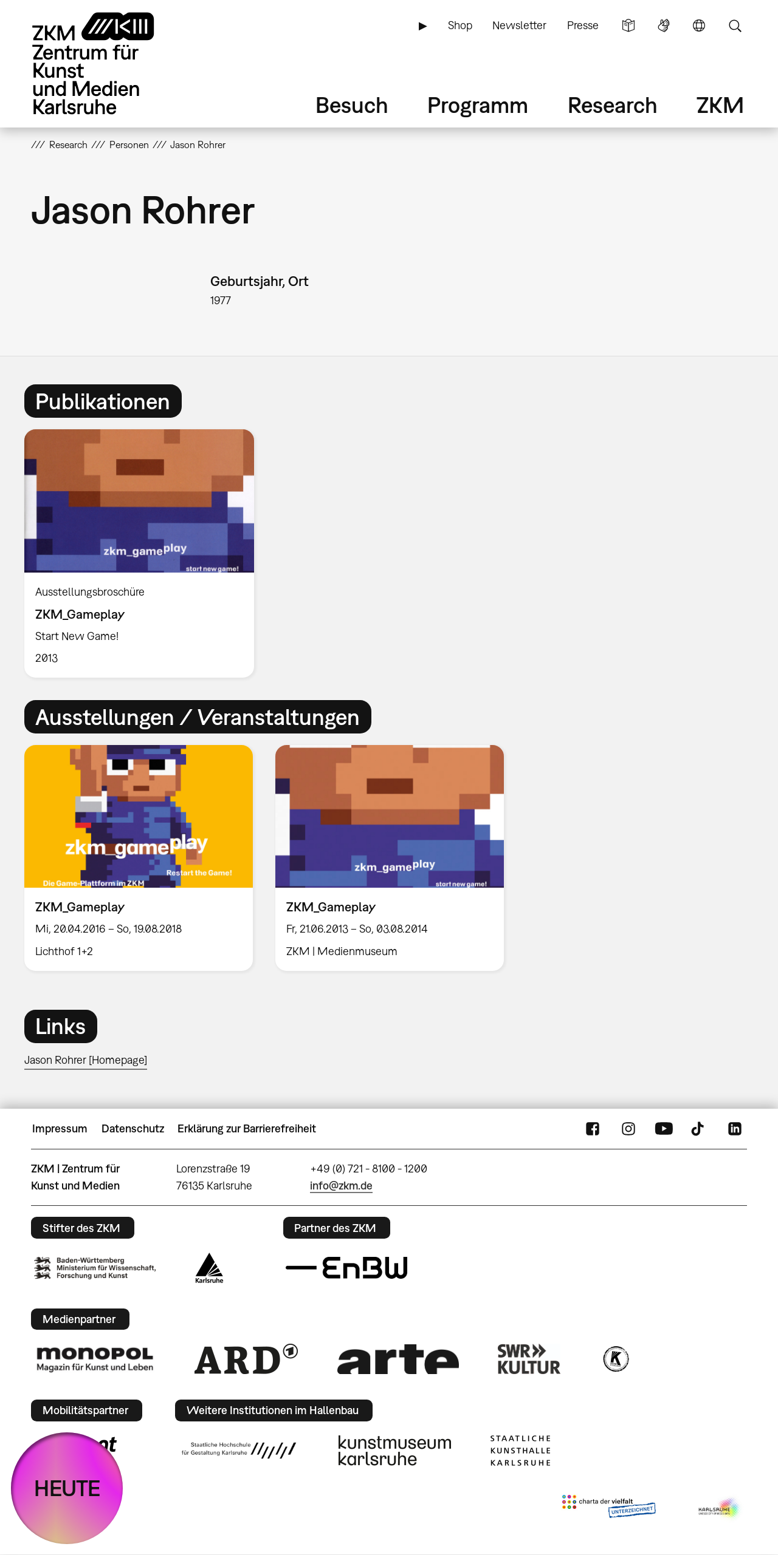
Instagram (628, 1128)
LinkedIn (735, 1128)
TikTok (699, 1128)
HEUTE (67, 1488)
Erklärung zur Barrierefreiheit (246, 1128)
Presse (583, 25)
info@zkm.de (341, 1185)
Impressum (60, 1128)
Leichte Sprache (628, 25)
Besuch (351, 105)
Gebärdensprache (664, 25)
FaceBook (592, 1128)
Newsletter (519, 25)
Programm (477, 105)
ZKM (720, 105)
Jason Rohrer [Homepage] (85, 1059)
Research (613, 105)
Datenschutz (133, 1128)
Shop (460, 25)
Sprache (699, 25)
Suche (735, 25)
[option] (144, 553)
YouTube (664, 1128)
